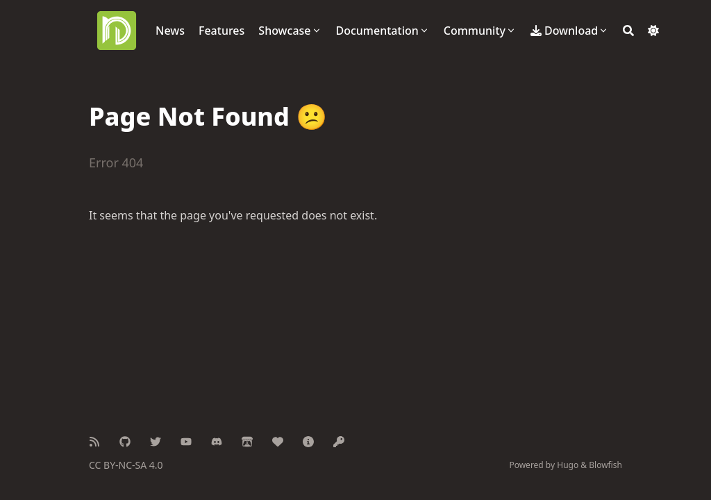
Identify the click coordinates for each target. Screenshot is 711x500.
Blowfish (605, 465)
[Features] (221, 30)
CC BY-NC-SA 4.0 (126, 465)
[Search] (628, 30)
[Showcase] (289, 30)
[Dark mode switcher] (653, 30)
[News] (170, 30)
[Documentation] (383, 30)
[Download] (569, 30)
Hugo (567, 465)
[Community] (480, 30)
